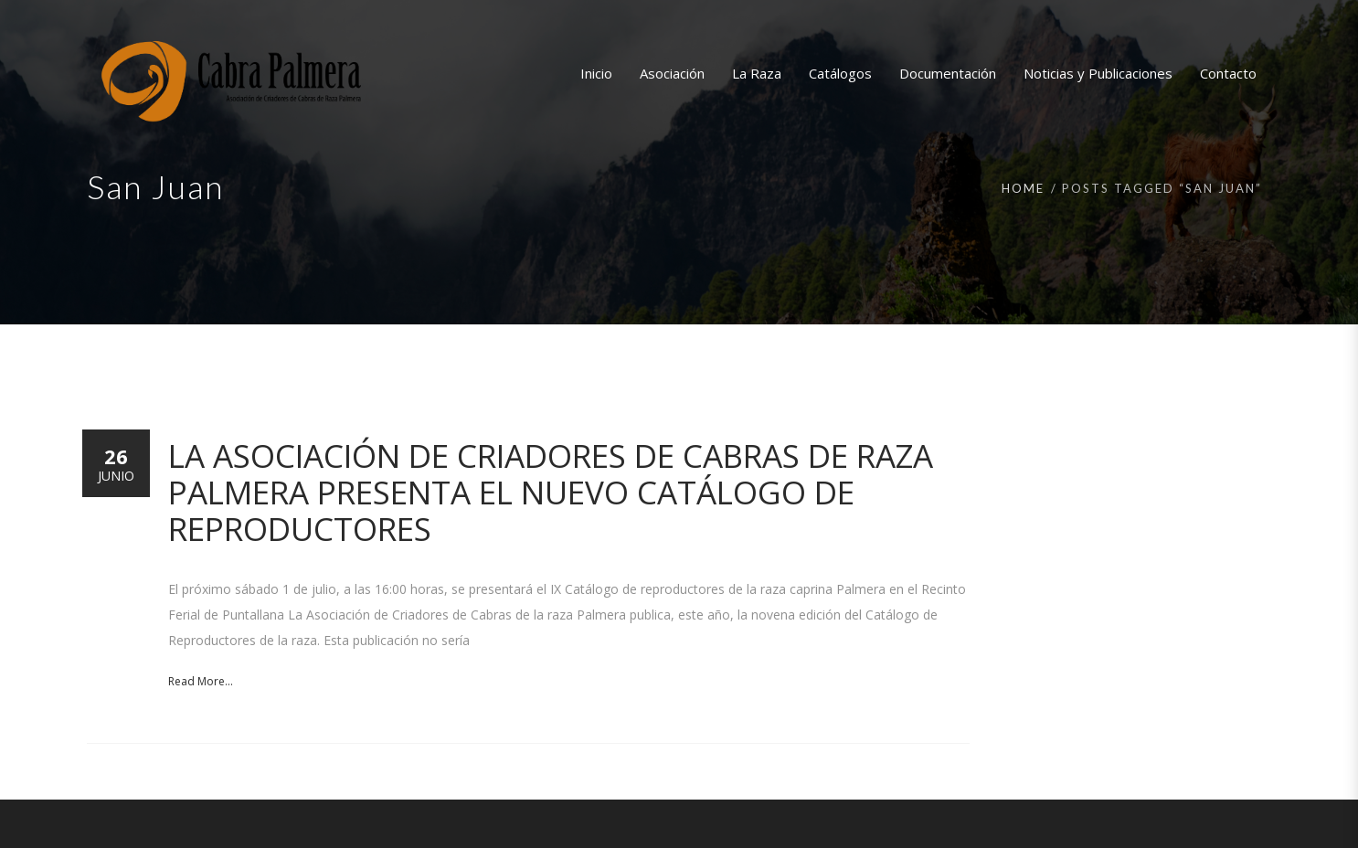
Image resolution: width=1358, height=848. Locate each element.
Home (1023, 188)
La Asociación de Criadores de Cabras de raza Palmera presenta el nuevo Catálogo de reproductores (550, 492)
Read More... (200, 681)
